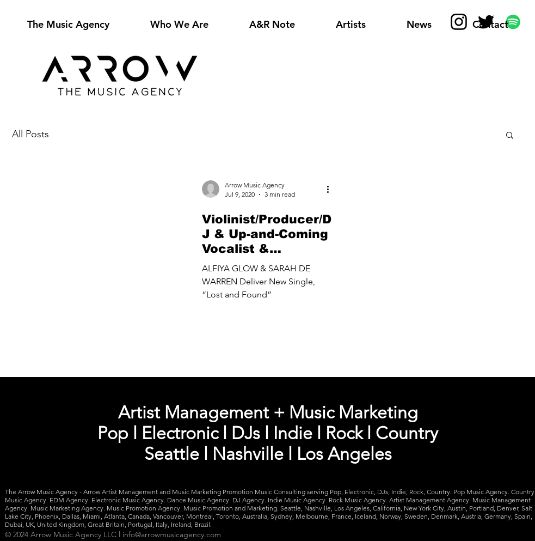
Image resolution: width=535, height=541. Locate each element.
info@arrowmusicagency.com (171, 534)
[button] (510, 136)
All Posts (30, 134)
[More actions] (332, 189)
